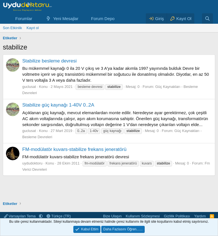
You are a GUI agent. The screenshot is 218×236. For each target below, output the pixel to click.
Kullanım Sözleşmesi (143, 216)
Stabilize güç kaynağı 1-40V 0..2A (58, 105)
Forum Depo (102, 18)
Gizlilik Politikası (177, 216)
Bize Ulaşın (112, 216)
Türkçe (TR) (59, 216)
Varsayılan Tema (20, 216)
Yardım (200, 216)
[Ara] (207, 18)
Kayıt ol (33, 28)
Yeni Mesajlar (65, 18)
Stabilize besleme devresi (49, 61)
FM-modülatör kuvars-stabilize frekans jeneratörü (74, 149)
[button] (37, 18)
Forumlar (23, 18)
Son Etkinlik (12, 28)
